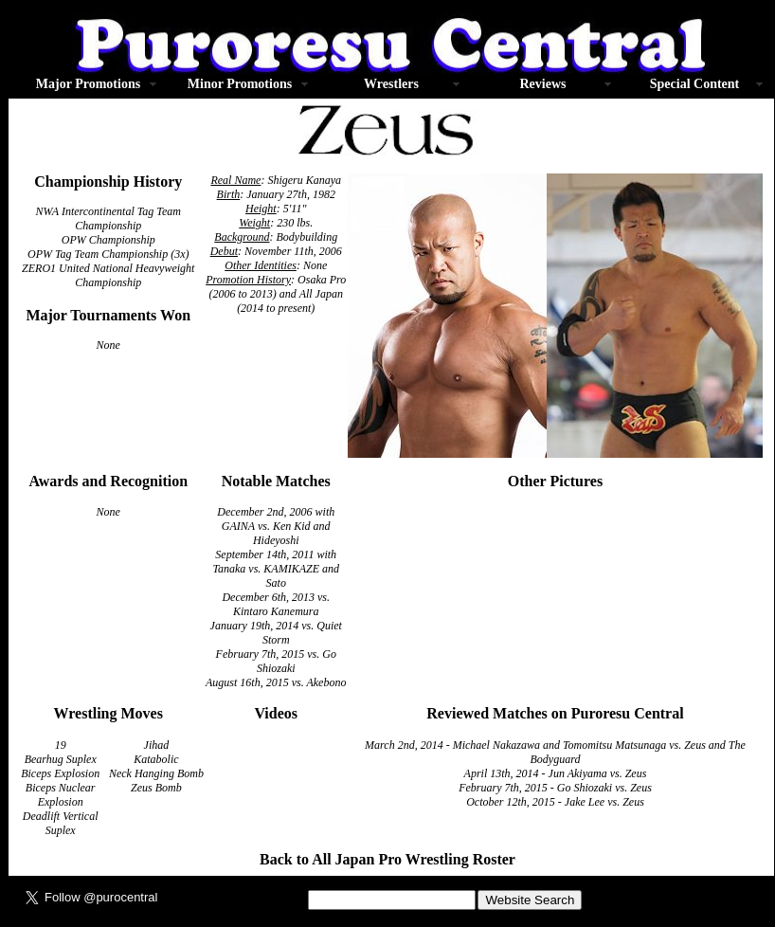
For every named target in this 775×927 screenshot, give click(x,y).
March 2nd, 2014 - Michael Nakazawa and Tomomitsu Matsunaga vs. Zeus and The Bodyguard (555, 752)
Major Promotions (88, 84)
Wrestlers (391, 84)
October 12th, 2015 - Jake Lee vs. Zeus (555, 802)
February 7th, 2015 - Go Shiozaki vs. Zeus (555, 787)
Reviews (543, 84)
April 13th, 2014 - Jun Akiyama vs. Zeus (555, 773)
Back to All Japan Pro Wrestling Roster (387, 859)
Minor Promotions (240, 84)
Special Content (695, 84)
